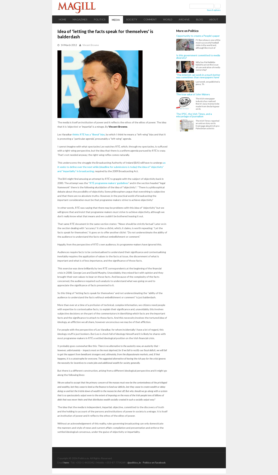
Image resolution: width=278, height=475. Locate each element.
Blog (199, 19)
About (213, 19)
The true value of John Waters (193, 94)
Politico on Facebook (154, 462)
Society (131, 19)
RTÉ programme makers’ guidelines (109, 183)
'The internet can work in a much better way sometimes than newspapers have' (198, 76)
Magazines (80, 19)
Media (116, 19)
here (66, 462)
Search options (214, 10)
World (167, 19)
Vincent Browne (90, 45)
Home (62, 19)
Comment (150, 19)
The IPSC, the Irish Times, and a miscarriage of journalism (194, 115)
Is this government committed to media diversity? (198, 56)
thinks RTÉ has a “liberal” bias (88, 134)
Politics (99, 19)
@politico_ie (134, 462)
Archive (184, 19)
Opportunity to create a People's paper (198, 36)
